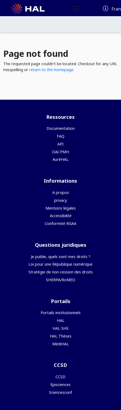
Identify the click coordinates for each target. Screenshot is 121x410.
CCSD (60, 376)
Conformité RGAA (60, 223)
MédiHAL (60, 343)
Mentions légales (60, 208)
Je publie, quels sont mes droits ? (60, 256)
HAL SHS (60, 328)
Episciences (60, 384)
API (60, 144)
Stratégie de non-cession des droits (60, 272)
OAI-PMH (60, 151)
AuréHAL (60, 159)
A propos (60, 192)
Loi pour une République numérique (60, 264)
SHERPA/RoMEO (60, 279)
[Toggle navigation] (75, 9)
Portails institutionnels (61, 312)
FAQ (60, 136)
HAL (60, 320)
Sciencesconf (60, 392)
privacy (60, 200)
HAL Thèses (60, 336)
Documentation (61, 128)
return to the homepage (51, 69)
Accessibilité (60, 215)
